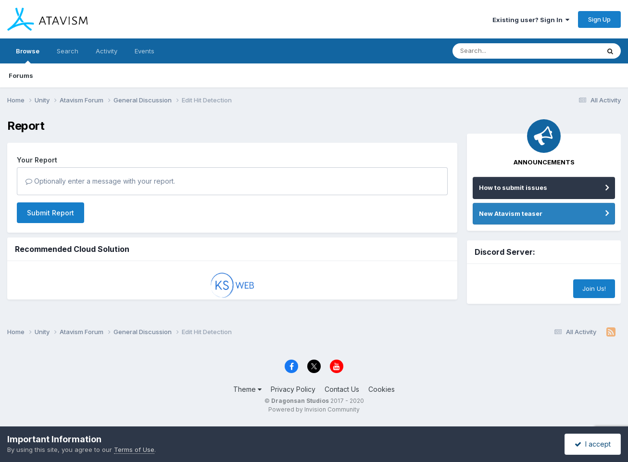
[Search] (499, 51)
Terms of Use (134, 449)
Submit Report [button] (50, 213)
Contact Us (342, 389)
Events (144, 51)
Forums (21, 75)
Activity (106, 51)
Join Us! (594, 288)
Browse (27, 55)
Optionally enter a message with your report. (100, 181)
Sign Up (599, 19)
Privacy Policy (293, 389)
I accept (593, 444)
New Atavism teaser (510, 213)
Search (67, 51)
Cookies (381, 389)
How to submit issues (513, 187)
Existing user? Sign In (530, 20)
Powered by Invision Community (314, 409)
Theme (247, 389)
